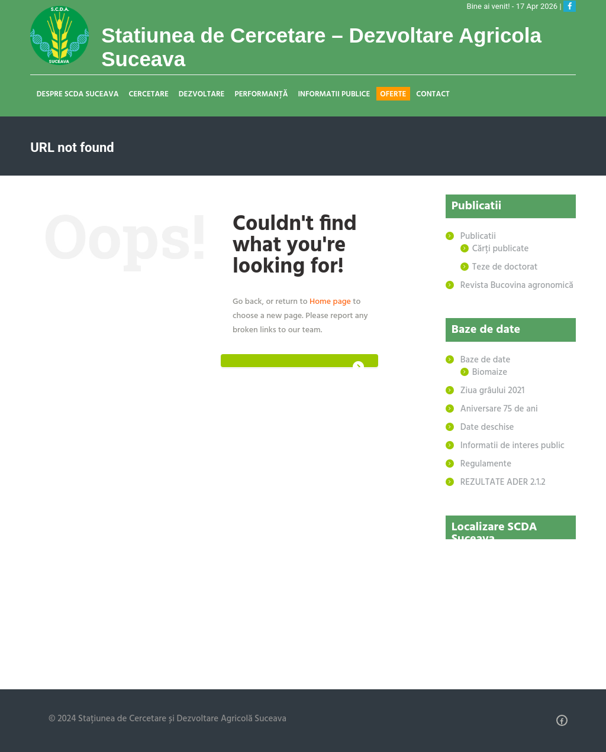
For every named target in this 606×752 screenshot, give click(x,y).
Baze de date (485, 360)
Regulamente (485, 464)
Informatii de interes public (512, 446)
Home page (330, 302)
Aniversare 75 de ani (499, 409)
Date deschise (487, 427)
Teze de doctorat (505, 267)
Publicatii (478, 236)
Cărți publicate (500, 249)
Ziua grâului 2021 (492, 391)
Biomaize (489, 372)
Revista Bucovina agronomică (516, 285)
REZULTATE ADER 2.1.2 (503, 482)
